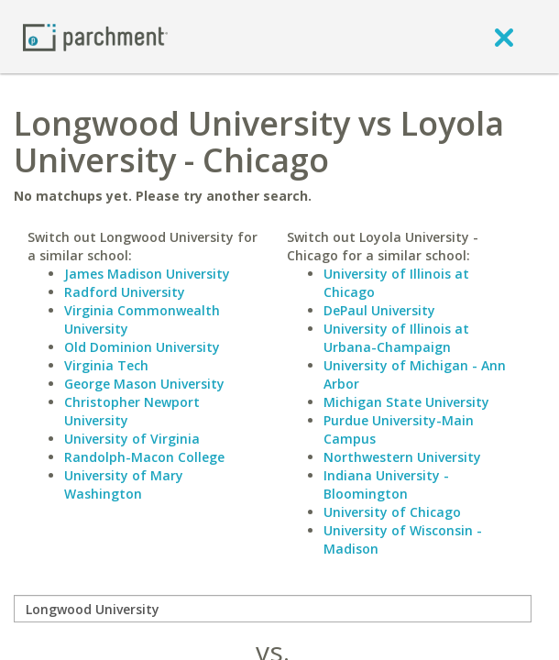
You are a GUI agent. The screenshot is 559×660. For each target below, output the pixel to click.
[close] (504, 37)
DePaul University (379, 310)
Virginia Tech (106, 365)
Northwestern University (402, 457)
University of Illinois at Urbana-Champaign (396, 338)
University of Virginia (132, 438)
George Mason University (144, 383)
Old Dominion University (142, 347)
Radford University (124, 292)
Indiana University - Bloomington (386, 484)
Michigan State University (406, 402)
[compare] (273, 608)
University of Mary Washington (123, 484)
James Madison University (147, 273)
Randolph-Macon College (144, 457)
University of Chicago (392, 512)
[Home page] (95, 36)
